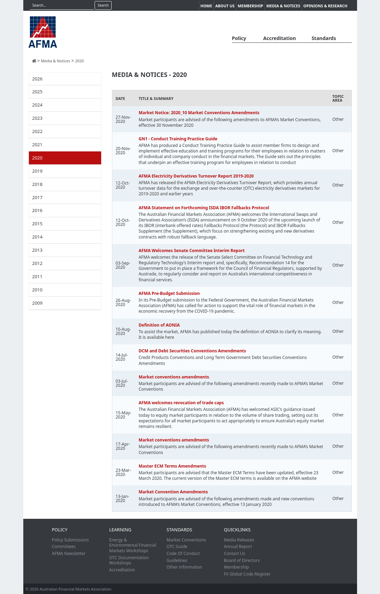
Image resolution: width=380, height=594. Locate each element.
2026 (37, 79)
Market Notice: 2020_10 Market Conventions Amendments (199, 113)
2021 (37, 144)
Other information (184, 567)
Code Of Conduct (183, 553)
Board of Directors (242, 560)
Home (206, 5)
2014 (37, 237)
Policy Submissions (70, 540)
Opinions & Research (326, 5)
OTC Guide (177, 546)
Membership (250, 5)
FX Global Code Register (247, 574)
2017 (37, 197)
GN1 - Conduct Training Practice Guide (178, 139)
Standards (324, 38)
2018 (37, 184)
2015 (37, 223)
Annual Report (238, 546)
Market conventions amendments (174, 377)
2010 (37, 290)
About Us (225, 5)
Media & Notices (283, 5)
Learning (120, 529)
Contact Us (234, 553)
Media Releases (239, 540)
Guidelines (177, 560)
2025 (37, 91)
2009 (37, 303)
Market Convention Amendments (173, 492)
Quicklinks (237, 529)
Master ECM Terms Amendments (172, 466)
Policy (239, 38)
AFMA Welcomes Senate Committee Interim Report (192, 250)
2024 (37, 105)
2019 (37, 171)
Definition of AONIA (159, 325)
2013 (37, 250)
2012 (37, 263)
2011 (37, 276)
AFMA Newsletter (69, 553)
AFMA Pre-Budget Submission (169, 293)
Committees (63, 546)
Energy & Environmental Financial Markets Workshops (132, 545)
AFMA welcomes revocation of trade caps (181, 403)
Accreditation (279, 38)
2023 (37, 118)
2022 (37, 131)
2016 (37, 210)
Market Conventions (186, 540)
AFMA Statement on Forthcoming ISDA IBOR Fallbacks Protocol (204, 208)
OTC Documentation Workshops (129, 560)
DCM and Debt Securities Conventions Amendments (192, 351)
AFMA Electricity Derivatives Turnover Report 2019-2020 (196, 176)
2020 (37, 158)
